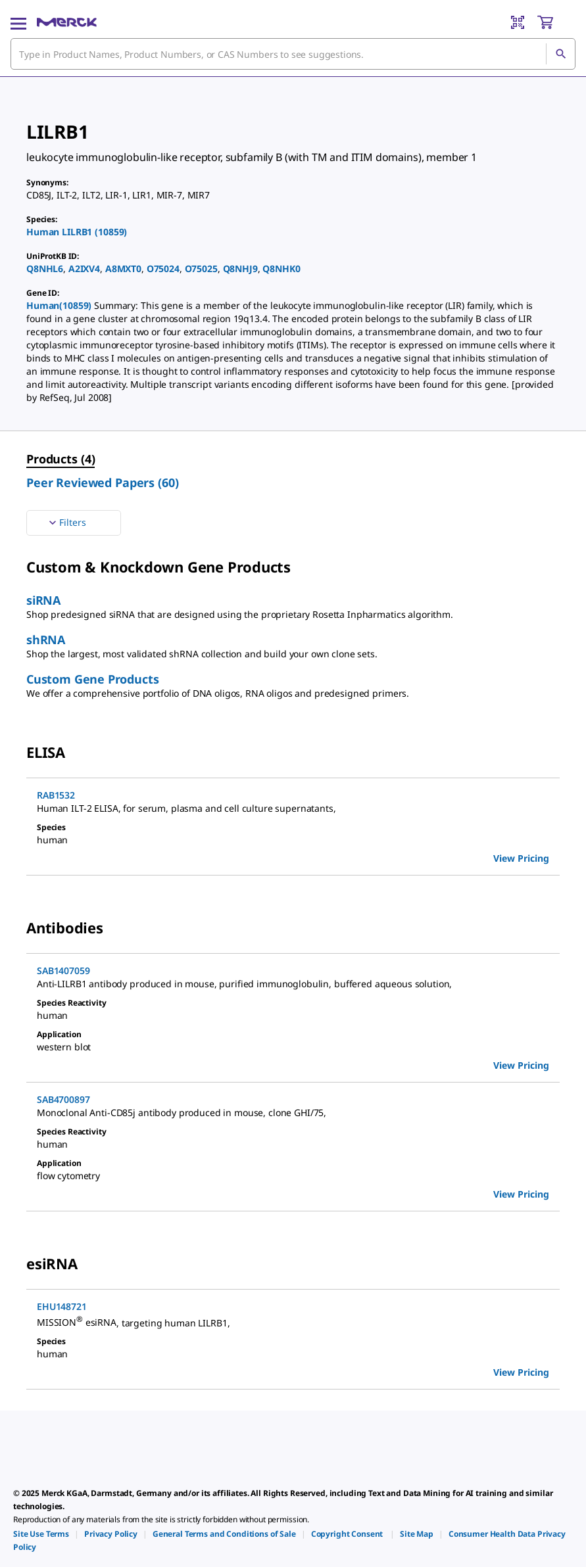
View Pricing (521, 858)
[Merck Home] (67, 22)
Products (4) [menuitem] (60, 459)
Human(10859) (60, 305)
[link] (41, 1533)
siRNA (43, 600)
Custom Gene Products (92, 679)
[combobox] (293, 54)
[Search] (560, 53)
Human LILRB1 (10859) (76, 231)
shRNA (45, 639)
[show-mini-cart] (555, 22)
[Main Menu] (18, 22)
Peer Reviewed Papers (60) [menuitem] (102, 482)
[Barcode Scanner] (517, 22)
